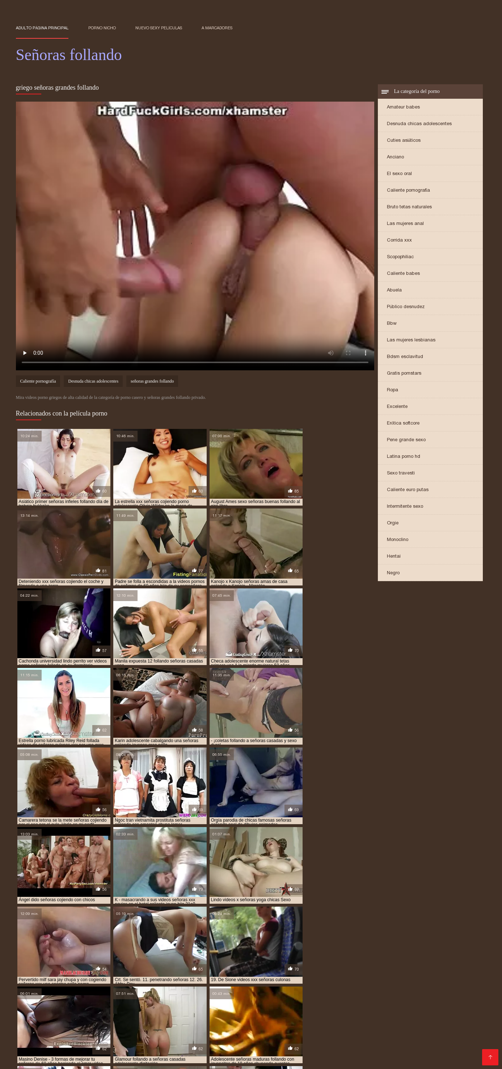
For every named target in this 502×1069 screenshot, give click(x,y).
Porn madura (158, 1047)
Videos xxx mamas (40, 1012)
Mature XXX (325, 1024)
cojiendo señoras (182, 976)
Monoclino (397, 540)
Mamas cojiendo (231, 1047)
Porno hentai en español (187, 1012)
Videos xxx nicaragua (436, 1047)
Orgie (392, 523)
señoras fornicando (376, 999)
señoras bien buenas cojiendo (243, 980)
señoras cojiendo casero (231, 983)
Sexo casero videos (351, 1035)
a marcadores (217, 28)
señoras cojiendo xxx (39, 991)
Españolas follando (267, 1018)
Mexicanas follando (424, 1041)
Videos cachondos (113, 1047)
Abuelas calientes (407, 1024)
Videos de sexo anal (114, 1024)
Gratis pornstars (404, 373)
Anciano (395, 157)
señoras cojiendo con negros (121, 987)
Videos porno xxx (148, 1059)
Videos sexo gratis (333, 1047)
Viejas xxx (288, 1059)
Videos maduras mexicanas (223, 1030)
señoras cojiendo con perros (192, 987)
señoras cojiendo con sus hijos (265, 987)
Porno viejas (279, 1030)
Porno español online (213, 1018)
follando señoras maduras (412, 976)
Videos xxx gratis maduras (50, 1035)
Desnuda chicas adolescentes (419, 124)
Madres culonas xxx (281, 1047)
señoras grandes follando (152, 381)
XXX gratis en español (383, 1012)
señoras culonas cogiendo (155, 991)
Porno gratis (137, 1012)
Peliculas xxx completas (384, 1018)
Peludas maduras (383, 1047)
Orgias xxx (192, 1047)
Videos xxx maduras (97, 1059)
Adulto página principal (42, 28)
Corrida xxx (399, 240)
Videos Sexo (159, 1024)
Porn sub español (160, 1018)
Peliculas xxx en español (330, 1030)
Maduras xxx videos (92, 1012)
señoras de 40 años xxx (411, 991)
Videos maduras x (61, 1024)
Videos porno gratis (99, 1030)
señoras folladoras (132, 999)
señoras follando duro (266, 999)
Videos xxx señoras (42, 1059)
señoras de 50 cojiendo (78, 995)
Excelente (397, 407)
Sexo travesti (401, 473)
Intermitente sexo (405, 507)
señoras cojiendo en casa (390, 987)
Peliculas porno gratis (43, 1030)
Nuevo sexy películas (158, 28)
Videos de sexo (84, 1053)
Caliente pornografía (408, 190)
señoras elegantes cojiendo (401, 995)
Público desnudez (406, 307)
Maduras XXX (125, 1053)
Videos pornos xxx (457, 1053)
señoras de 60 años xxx (339, 995)
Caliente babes (403, 274)
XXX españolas (165, 1053)
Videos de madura (448, 1035)
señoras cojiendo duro (330, 987)
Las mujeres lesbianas (411, 340)
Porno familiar (184, 1035)
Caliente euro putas (408, 490)
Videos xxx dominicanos (364, 1041)
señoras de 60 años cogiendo (140, 995)
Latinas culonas (36, 1018)
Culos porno (417, 1030)
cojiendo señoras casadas (235, 976)
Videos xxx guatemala (155, 1030)
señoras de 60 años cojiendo (209, 995)
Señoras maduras (283, 1024)
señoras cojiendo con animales (362, 983)
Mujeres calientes (213, 1041)
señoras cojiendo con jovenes (49, 987)
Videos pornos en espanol (274, 1053)
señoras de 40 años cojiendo (350, 991)
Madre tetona (147, 1035)
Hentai (394, 556)
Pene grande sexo (406, 440)
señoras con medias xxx (95, 991)
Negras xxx (415, 1053)
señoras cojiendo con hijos (432, 983)
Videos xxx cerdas (373, 1053)
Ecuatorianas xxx (38, 1041)
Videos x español (261, 1041)
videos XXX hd (107, 1035)
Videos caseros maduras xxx (285, 1035)
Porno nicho (102, 28)
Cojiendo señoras (235, 1024)
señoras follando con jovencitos (197, 999)
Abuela (394, 290)
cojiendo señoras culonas (299, 976)
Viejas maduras (225, 1035)
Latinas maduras (307, 1041)
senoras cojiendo (178, 983)
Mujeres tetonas (65, 1047)
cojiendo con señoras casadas (123, 976)
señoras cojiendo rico (448, 987)
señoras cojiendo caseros (293, 983)
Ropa (392, 390)
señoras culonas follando (283, 991)
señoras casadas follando (44, 983)
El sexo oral (399, 174)
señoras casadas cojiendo (438, 980)
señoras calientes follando (373, 980)
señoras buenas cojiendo (309, 980)
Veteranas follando (213, 1053)
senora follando (185, 980)
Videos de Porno (458, 1030)
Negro (393, 573)
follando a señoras (354, 976)
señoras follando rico (323, 999)
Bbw (392, 324)
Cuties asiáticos (404, 141)
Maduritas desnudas (89, 1041)
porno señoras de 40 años (91, 980)
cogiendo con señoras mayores (50, 976)
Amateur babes (403, 107)
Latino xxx (187, 1059)
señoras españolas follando (73, 999)
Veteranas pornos (455, 1024)
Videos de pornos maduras (152, 1041)
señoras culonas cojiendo (220, 991)
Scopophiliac (400, 257)
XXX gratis (236, 1012)
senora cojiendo (143, 980)
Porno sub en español (324, 1012)
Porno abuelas (362, 1024)
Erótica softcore (403, 423)
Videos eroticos (272, 1012)
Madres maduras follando (237, 1059)
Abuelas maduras (38, 1053)
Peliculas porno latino (323, 1018)
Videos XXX (193, 1024)
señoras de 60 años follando (276, 995)
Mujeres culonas (400, 1035)
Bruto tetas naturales (409, 207)
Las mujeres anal (405, 224)
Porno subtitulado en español (96, 1018)
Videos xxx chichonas (443, 1012)
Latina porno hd (403, 457)
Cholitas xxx (381, 1030)
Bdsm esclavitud (405, 357)
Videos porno (435, 1018)
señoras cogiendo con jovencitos (116, 983)
